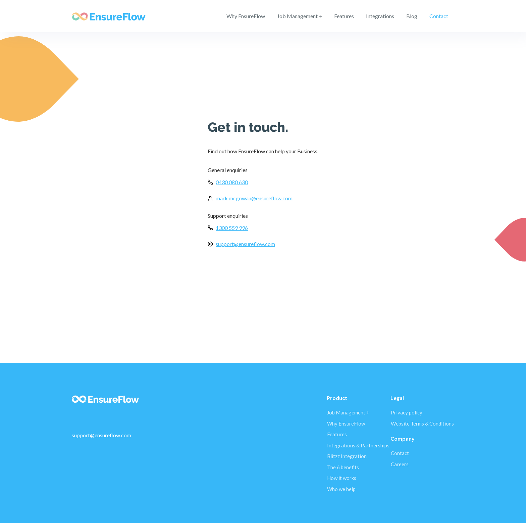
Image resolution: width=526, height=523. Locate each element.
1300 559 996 (232, 228)
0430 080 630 (232, 182)
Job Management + (299, 16)
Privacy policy (406, 412)
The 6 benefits (343, 467)
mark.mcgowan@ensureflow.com (254, 198)
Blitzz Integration (347, 456)
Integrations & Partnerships (358, 445)
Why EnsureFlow (245, 16)
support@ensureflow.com (245, 244)
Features (337, 434)
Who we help (341, 489)
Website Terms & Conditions (422, 423)
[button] (344, 16)
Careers (400, 464)
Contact (438, 16)
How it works (341, 478)
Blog (411, 16)
